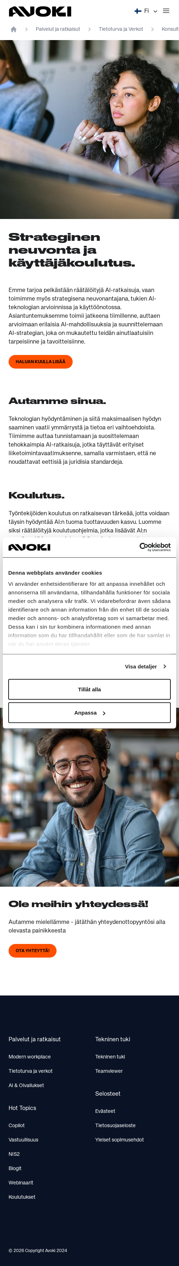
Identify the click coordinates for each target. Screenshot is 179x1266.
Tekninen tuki (110, 1057)
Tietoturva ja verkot (31, 1071)
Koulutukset (22, 1197)
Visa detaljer (141, 666)
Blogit (15, 1168)
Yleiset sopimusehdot (119, 1140)
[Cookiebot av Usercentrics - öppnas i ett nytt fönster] (139, 547)
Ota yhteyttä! (32, 951)
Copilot (17, 1125)
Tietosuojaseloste (115, 1125)
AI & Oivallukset (26, 1085)
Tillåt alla (89, 689)
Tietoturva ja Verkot (121, 29)
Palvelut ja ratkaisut (58, 29)
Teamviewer (109, 1071)
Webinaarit (21, 1182)
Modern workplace (30, 1057)
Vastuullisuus (23, 1140)
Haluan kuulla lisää (41, 362)
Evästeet (105, 1111)
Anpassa (89, 713)
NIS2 (14, 1154)
